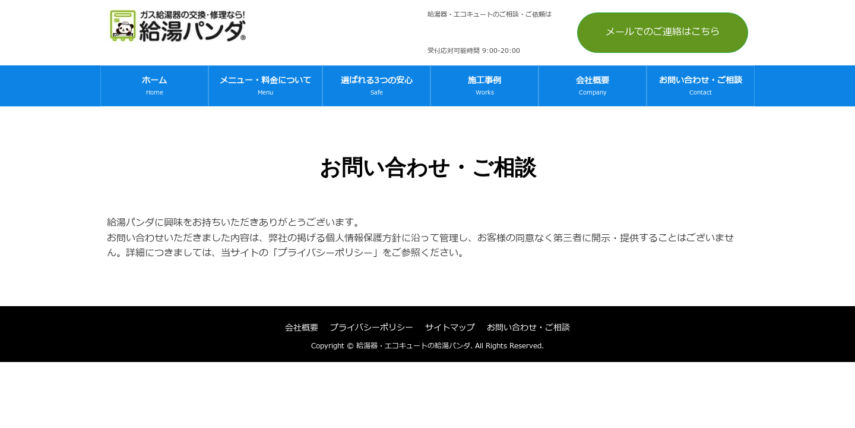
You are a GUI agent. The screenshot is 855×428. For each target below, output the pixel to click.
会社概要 (301, 328)
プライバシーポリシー (371, 328)
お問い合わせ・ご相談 (528, 328)
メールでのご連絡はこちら (663, 32)
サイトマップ (450, 328)
